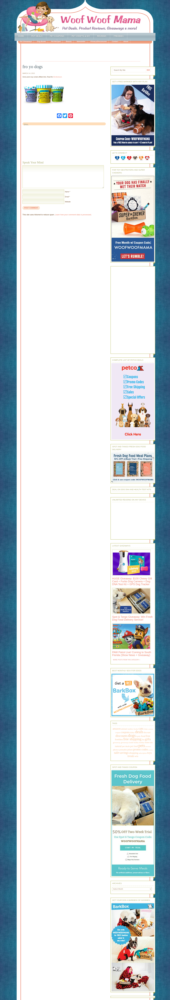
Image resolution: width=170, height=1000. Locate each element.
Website (68, 202)
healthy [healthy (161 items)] (136, 743)
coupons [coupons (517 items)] (125, 732)
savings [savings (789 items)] (124, 752)
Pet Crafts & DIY (80, 36)
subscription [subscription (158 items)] (143, 753)
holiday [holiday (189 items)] (141, 743)
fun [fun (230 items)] (143, 740)
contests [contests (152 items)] (150, 729)
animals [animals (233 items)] (124, 729)
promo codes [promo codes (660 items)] (140, 749)
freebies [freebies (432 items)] (119, 739)
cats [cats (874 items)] (141, 728)
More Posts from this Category (126, 660)
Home (21, 36)
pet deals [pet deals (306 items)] (126, 746)
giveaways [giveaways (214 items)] (125, 742)
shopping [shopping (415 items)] (133, 752)
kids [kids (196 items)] (151, 743)
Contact (115, 41)
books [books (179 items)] (136, 729)
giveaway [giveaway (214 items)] (116, 742)
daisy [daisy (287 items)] (132, 732)
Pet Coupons (57, 36)
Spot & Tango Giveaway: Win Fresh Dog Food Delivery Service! (132, 618)
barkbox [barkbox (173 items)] (130, 729)
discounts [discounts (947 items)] (121, 736)
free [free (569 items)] (148, 735)
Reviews (101, 36)
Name (67, 192)
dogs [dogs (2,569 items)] (132, 735)
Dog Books (41, 41)
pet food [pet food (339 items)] (134, 746)
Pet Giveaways (26, 41)
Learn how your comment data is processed (73, 215)
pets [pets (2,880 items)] (141, 745)
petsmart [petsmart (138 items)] (148, 746)
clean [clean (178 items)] (146, 729)
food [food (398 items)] (143, 736)
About (125, 41)
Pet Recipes (56, 41)
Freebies (119, 36)
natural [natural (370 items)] (118, 746)
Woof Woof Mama (85, 16)
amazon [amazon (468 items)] (117, 728)
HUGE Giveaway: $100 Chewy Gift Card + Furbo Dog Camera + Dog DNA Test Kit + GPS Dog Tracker (132, 581)
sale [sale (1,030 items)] (116, 752)
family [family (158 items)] (138, 736)
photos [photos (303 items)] (116, 749)
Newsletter (81, 41)
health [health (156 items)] (131, 742)
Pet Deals (37, 36)
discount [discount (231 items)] (147, 732)
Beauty (68, 41)
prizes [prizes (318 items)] (130, 749)
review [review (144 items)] (151, 750)
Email (67, 197)
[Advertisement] (88, 52)
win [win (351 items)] (136, 756)
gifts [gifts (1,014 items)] (148, 739)
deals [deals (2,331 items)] (139, 732)
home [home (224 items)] (147, 742)
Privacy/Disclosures (98, 41)
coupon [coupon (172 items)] (117, 733)
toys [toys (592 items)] (149, 752)
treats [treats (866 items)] (130, 756)
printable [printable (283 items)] (123, 750)
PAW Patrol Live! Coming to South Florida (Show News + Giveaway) (131, 654)
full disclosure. (57, 77)
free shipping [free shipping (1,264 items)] (132, 739)
